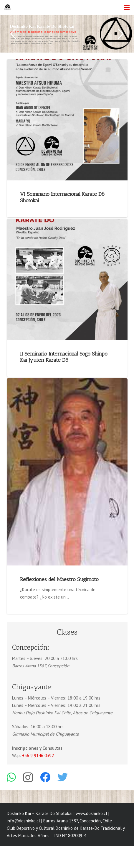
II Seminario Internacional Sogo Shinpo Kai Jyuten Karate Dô (63, 357)
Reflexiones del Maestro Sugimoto (59, 579)
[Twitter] (62, 777)
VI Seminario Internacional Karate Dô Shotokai (62, 197)
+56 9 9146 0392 (38, 755)
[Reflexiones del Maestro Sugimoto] (67, 471)
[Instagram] (28, 777)
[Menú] (126, 7)
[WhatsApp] (11, 777)
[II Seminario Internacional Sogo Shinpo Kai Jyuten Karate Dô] (67, 279)
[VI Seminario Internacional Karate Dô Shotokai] (67, 119)
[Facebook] (45, 777)
